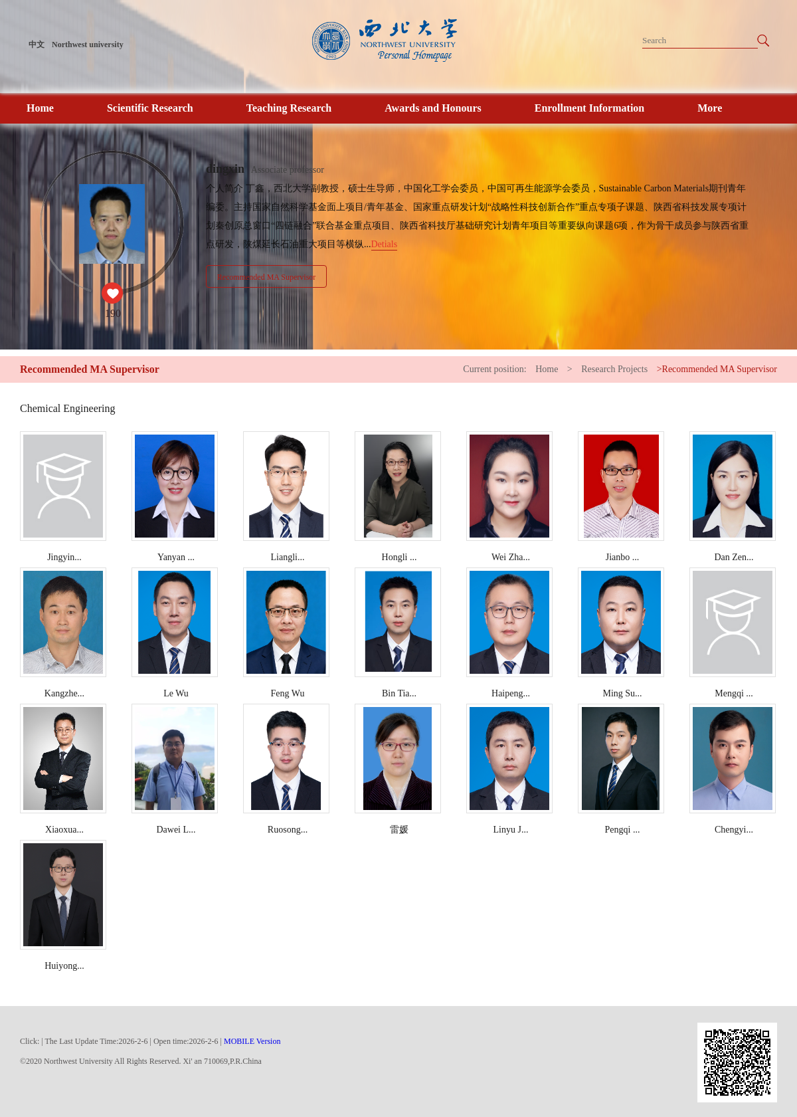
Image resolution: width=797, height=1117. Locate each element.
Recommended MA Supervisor (266, 277)
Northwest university (88, 44)
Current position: (496, 369)
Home (40, 108)
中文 (36, 44)
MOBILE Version (252, 1041)
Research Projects (614, 369)
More (709, 108)
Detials (384, 244)
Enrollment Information (589, 108)
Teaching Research (288, 108)
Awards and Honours (433, 108)
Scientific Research (150, 108)
